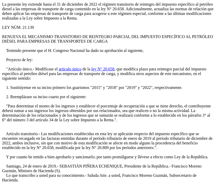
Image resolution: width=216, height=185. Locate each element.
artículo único (70, 69)
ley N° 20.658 (102, 69)
